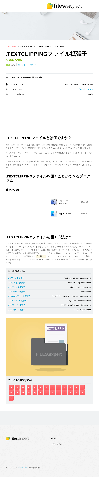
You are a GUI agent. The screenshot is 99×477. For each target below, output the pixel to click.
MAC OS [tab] (13, 189)
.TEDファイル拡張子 (16, 310)
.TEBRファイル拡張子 (17, 301)
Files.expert (23, 467)
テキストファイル (27, 46)
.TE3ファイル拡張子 (16, 287)
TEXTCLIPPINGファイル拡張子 (50, 46)
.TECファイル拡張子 (16, 305)
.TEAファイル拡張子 (16, 292)
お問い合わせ (57, 444)
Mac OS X (63, 203)
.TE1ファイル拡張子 (16, 283)
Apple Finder (65, 214)
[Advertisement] (49, 116)
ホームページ (11, 46)
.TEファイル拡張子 (16, 278)
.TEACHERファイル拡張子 (19, 296)
